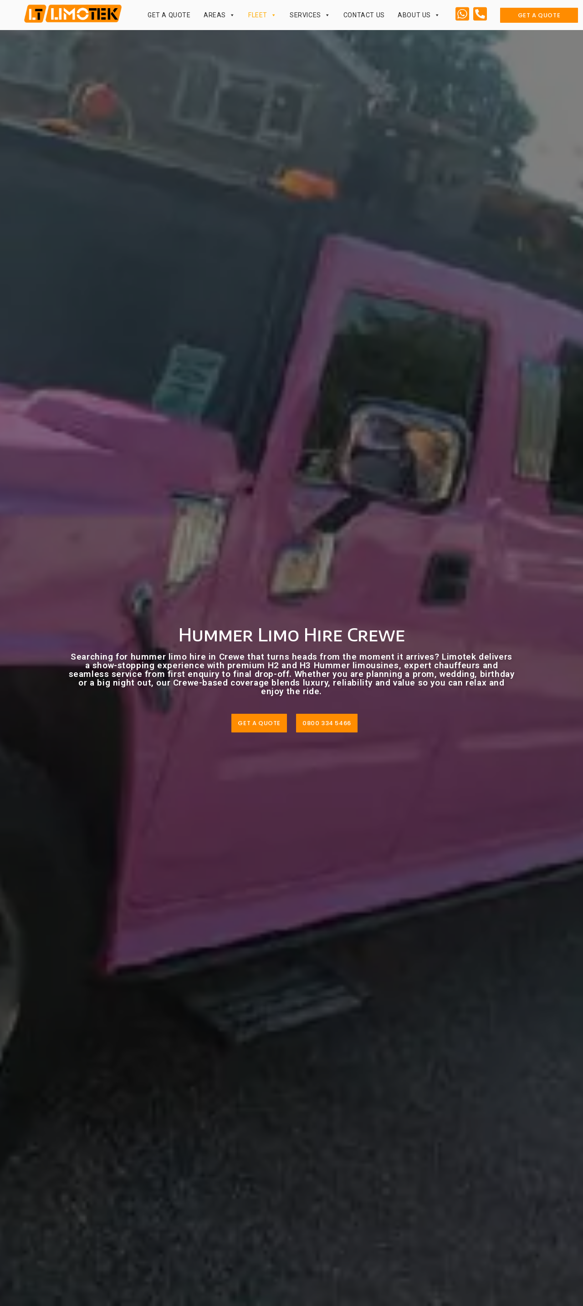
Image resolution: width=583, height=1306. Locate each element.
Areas (219, 15)
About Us (419, 15)
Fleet (262, 15)
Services (310, 15)
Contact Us (364, 15)
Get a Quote (169, 15)
